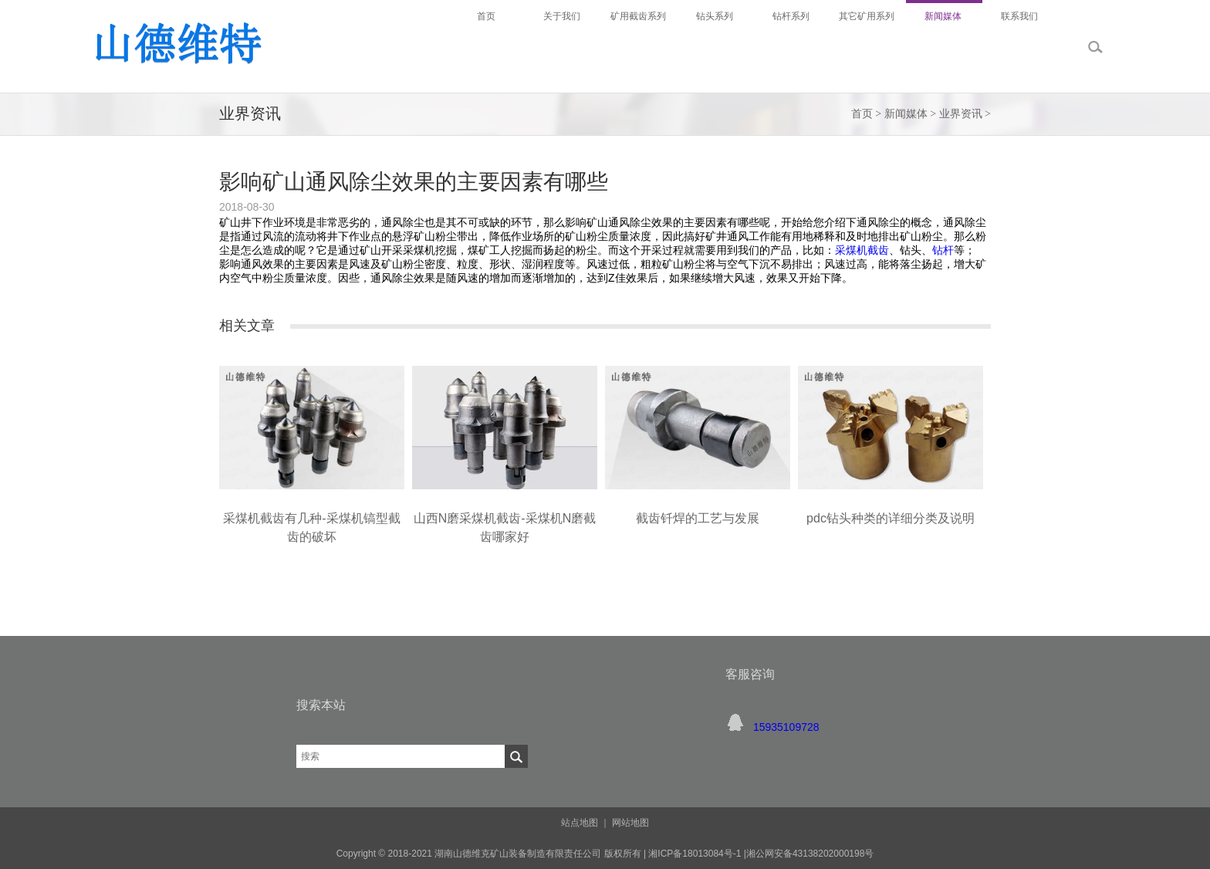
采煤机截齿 (862, 250)
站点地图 (579, 822)
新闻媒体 (906, 114)
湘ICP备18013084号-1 (693, 853)
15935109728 (786, 727)
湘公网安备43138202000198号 (810, 853)
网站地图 (630, 822)
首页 (862, 114)
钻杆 (943, 250)
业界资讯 (960, 114)
